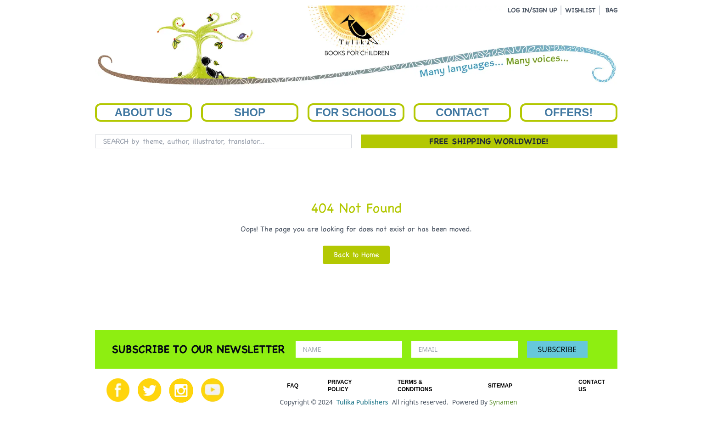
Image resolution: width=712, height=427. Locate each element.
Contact (462, 112)
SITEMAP (500, 385)
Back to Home (356, 254)
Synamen (503, 402)
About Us (143, 112)
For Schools (355, 112)
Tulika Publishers (362, 402)
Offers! (568, 112)
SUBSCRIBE (557, 349)
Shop (249, 112)
